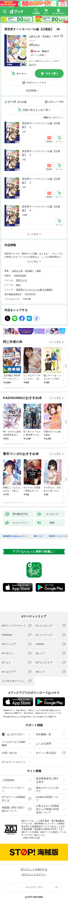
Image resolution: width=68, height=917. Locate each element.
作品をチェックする (36, 82)
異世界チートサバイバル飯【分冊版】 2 (41, 153)
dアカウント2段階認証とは (13, 799)
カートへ (21, 73)
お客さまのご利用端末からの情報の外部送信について (47, 809)
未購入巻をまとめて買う (37, 109)
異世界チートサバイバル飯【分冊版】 (34, 289)
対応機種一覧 (43, 734)
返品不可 (32, 65)
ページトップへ (34, 887)
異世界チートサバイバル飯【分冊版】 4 (41, 208)
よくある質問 (43, 743)
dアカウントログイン (14, 762)
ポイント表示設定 (46, 752)
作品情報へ (32, 90)
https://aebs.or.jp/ (31, 837)
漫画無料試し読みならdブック (15, 536)
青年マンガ (21, 280)
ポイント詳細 (37, 55)
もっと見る (55, 342)
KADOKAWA (20, 275)
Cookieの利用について (47, 799)
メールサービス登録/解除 (13, 743)
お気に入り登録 (56, 101)
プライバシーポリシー (13, 789)
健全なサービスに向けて (47, 789)
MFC (18, 285)
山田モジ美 (34, 36)
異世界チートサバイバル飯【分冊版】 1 (41, 125)
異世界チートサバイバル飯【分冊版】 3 (41, 180)
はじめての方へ (13, 734)
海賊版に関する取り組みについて (13, 809)
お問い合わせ (9, 752)
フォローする (61, 36)
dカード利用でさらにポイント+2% (43, 61)
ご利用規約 (8, 780)
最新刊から (58, 117)
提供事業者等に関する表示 (47, 780)
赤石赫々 (46, 36)
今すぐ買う (52, 73)
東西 (38, 271)
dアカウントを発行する (34, 869)
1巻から (47, 117)
